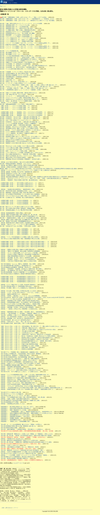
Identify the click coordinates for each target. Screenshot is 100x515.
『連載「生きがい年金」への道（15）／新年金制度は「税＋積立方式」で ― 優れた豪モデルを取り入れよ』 (30, 326)
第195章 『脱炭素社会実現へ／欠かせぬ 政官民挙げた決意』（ (17, 141)
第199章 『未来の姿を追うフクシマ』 (10, 135)
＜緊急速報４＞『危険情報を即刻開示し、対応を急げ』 (15, 416)
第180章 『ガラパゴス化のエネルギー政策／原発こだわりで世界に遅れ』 (20, 195)
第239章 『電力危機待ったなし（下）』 (11, 52)
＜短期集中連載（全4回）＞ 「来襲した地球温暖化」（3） (16, 230)
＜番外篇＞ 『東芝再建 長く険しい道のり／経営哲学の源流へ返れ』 (19, 257)
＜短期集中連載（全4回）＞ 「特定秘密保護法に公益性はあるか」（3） (20, 278)
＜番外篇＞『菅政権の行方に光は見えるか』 (12, 439)
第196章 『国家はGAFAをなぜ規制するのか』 (12, 139)
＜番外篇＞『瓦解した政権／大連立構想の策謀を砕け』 (15, 399)
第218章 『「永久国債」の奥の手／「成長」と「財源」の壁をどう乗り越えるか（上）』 (24, 88)
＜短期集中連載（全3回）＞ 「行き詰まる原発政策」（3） (16, 200)
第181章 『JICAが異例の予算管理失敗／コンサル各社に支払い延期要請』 (20, 194)
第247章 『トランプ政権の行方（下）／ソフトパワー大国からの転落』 (19, 38)
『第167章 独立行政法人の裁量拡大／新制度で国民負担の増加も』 (18, 273)
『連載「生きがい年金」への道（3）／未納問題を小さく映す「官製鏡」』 (20, 345)
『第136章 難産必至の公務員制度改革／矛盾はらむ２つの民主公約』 (19, 440)
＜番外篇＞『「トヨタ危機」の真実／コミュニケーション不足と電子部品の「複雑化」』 (24, 455)
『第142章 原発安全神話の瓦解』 (9, 427)
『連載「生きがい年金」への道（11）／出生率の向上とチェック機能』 (20, 332)
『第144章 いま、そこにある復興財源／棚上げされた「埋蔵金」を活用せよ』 (21, 424)
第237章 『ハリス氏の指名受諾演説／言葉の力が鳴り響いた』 (17, 56)
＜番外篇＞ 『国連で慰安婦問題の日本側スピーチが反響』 (16, 256)
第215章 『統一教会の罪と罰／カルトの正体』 (13, 94)
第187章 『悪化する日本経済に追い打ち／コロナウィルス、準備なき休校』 (21, 155)
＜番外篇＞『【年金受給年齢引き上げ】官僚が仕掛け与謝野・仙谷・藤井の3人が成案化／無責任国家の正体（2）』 (32, 387)
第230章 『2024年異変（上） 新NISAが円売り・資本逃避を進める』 (19, 67)
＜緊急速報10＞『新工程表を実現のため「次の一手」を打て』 (17, 406)
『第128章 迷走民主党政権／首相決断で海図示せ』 (14, 458)
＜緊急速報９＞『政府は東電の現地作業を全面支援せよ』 (16, 408)
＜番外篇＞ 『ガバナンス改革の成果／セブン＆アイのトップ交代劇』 (19, 252)
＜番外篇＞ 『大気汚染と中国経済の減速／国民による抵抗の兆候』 (18, 261)
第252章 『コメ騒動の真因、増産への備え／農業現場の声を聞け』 (18, 30)
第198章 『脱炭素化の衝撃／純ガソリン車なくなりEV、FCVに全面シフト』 (21, 136)
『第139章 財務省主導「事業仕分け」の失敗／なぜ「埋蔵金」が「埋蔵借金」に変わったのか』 (27, 434)
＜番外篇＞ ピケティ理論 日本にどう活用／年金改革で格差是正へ (18, 284)
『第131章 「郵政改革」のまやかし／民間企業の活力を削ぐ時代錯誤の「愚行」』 (22, 450)
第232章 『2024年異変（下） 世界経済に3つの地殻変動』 (16, 64)
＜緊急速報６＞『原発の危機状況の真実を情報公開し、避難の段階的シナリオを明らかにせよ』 (26, 413)
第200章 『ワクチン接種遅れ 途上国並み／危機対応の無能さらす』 (19, 133)
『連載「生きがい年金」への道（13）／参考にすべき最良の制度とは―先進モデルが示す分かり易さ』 (28, 329)
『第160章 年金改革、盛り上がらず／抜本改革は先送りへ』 (16, 320)
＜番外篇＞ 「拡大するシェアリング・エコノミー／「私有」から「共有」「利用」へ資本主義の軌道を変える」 (31, 178)
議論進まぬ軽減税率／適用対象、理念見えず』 (19, 267)
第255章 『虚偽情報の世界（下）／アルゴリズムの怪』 (15, 25)
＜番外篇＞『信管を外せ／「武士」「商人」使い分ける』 (16, 321)
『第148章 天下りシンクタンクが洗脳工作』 (12, 394)
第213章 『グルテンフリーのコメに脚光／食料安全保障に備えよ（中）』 (20, 97)
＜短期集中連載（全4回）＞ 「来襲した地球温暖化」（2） (16, 232)
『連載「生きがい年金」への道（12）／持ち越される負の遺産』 (18, 331)
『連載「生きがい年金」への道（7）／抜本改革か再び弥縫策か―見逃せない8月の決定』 (24, 339)
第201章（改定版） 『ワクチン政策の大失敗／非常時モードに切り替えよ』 (21, 130)
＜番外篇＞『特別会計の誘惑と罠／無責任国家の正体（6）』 (17, 381)
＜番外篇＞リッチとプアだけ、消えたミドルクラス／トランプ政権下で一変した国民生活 (24, 170)
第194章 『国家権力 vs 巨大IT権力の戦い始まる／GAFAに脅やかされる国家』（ (22, 143)
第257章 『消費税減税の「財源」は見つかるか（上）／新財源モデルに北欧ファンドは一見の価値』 (27, 20)
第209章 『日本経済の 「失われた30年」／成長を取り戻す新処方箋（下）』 (21, 117)
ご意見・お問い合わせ (6, 507)
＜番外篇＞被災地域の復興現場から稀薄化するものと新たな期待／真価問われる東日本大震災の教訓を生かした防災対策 (33, 176)
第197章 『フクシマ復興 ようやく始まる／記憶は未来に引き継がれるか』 (20, 138)
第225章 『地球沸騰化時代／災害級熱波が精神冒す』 (14, 76)
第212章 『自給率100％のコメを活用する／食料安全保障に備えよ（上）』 (20, 99)
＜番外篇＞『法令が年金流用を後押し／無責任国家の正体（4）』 (18, 384)
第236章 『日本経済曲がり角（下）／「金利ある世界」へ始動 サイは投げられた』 (23, 57)
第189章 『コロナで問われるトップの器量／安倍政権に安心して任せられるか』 (22, 152)
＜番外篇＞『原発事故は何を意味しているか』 (13, 403)
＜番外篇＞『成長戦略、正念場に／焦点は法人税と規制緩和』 (17, 307)
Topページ (3, 6)
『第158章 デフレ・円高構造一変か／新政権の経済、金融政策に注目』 (19, 352)
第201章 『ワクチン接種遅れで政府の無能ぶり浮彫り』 (15, 131)
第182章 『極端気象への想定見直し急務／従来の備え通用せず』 (18, 192)
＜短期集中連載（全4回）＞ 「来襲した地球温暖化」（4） (16, 229)
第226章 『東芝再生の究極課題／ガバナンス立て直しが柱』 (16, 75)
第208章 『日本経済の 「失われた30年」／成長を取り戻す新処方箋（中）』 (21, 118)
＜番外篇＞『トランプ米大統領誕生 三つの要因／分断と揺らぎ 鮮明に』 (20, 237)
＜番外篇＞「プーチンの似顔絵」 (9, 102)
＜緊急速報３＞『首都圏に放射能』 (10, 418)
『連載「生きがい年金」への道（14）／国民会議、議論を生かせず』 (19, 328)
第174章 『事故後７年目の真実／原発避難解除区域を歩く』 (16, 221)
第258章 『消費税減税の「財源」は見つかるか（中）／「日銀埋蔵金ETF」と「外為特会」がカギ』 (27, 19)
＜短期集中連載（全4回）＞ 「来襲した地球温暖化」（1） (16, 234)
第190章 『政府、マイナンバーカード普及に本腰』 (14, 151)
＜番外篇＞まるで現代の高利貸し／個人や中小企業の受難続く (17, 162)
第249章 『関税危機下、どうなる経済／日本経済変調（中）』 (17, 35)
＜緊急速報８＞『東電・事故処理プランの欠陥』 (13, 410)
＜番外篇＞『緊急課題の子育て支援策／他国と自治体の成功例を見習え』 (20, 300)
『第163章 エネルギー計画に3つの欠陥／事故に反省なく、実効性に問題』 (20, 304)
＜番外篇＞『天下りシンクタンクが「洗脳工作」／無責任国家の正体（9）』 (21, 376)
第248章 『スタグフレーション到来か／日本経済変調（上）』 (17, 36)
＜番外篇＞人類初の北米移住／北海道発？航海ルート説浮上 (16, 167)
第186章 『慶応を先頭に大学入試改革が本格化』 (13, 157)
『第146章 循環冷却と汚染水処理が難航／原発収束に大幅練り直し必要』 (20, 400)
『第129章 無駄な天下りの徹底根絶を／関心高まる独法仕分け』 (18, 456)
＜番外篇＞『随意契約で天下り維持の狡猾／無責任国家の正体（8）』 (19, 378)
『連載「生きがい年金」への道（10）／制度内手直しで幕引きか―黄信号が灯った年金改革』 (26, 334)
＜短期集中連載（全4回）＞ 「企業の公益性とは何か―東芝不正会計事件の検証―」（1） (25, 246)
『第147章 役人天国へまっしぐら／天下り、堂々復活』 (15, 395)
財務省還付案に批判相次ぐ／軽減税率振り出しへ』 (20, 265)
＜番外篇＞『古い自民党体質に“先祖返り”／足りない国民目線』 (18, 316)
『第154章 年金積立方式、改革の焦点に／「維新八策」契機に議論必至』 (20, 358)
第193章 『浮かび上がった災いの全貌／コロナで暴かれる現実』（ (18, 146)
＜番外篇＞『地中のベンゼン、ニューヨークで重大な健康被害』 (18, 224)
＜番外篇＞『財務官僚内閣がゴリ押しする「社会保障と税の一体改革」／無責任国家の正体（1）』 (27, 389)
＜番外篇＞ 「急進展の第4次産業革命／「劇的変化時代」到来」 (18, 189)
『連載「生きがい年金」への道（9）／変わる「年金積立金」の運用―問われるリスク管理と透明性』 (28, 336)
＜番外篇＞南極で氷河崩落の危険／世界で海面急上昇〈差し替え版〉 (19, 214)
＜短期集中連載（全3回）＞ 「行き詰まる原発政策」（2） (16, 202)
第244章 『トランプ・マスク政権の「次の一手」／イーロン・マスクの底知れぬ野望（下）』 (26, 43)
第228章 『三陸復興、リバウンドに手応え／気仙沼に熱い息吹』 (18, 72)
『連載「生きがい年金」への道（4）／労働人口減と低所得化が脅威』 (19, 344)
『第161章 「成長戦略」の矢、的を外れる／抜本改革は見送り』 (18, 318)
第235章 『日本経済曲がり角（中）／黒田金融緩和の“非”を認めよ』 (19, 59)
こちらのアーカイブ (18, 463)
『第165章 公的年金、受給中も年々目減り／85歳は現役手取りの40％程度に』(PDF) (23, 297)
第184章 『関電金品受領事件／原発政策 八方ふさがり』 (16, 163)
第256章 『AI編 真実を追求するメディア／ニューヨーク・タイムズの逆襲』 (21, 23)
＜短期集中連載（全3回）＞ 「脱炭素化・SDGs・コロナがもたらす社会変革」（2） (23, 113)
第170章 (3, 265)
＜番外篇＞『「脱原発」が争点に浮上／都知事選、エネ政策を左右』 (19, 309)
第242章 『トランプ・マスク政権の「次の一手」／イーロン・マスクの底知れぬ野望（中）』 (26, 46)
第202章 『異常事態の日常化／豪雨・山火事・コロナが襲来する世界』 (19, 128)
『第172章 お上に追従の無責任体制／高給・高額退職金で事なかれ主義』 (20, 238)
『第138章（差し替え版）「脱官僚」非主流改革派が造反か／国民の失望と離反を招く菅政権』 (26, 435)
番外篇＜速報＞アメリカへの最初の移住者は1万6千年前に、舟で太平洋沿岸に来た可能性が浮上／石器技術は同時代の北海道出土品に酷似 (38, 168)
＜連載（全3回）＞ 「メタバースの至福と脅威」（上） (15, 109)
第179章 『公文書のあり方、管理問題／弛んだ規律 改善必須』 (17, 197)
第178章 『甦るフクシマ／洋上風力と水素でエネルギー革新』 (17, 206)
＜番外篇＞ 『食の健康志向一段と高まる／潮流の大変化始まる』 (18, 270)
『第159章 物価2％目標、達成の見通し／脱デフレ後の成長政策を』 (18, 323)
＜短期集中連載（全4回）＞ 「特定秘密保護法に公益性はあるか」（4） (20, 276)
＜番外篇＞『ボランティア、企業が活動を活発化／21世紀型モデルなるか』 (21, 370)
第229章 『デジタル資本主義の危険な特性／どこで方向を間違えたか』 (19, 69)
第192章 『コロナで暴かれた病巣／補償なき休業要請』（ (16, 147)
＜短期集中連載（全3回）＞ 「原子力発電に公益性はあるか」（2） (18, 184)
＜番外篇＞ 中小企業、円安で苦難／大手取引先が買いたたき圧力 (18, 291)
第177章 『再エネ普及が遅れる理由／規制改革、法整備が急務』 (18, 208)
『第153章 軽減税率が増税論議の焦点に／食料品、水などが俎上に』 (19, 360)
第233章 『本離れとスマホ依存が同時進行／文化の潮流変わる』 (18, 62)
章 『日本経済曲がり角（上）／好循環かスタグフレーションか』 (21, 60)
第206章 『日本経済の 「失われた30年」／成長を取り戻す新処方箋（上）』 (21, 122)
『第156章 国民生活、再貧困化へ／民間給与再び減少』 (15, 355)
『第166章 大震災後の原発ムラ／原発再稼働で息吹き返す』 (16, 286)
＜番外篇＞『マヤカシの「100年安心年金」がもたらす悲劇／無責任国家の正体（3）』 (24, 386)
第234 (1, 60)
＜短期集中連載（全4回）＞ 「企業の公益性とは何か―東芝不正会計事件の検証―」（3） (25, 243)
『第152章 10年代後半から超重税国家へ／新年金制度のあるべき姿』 (19, 362)
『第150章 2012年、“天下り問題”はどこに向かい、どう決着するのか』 (19, 371)
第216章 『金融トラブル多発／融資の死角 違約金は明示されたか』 (19, 92)
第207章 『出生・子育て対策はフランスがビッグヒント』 (16, 120)
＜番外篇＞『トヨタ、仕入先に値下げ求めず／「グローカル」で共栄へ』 (20, 292)
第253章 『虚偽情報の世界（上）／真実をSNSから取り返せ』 (17, 28)
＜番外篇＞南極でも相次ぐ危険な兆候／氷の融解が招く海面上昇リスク (20, 219)
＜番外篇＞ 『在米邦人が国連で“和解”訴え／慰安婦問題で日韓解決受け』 (20, 254)
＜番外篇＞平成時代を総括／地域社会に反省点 (13, 175)
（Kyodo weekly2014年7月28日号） (55, 297)
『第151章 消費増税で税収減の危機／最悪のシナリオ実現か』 (17, 365)
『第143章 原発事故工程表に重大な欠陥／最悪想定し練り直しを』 (18, 426)
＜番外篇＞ (3, 172)
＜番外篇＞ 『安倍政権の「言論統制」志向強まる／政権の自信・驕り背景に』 (22, 269)
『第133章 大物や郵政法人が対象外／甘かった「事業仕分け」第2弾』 (20, 447)
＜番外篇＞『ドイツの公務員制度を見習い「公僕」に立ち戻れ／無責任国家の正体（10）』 (25, 374)
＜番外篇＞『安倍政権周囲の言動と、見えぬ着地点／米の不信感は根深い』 (21, 302)
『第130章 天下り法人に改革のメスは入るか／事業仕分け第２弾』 (18, 453)
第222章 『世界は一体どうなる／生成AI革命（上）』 (14, 81)
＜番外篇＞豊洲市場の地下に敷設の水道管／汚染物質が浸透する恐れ (19, 222)
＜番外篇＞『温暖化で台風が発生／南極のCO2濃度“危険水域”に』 (18, 249)
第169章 (3, 267)
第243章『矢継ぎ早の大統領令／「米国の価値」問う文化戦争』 (17, 44)
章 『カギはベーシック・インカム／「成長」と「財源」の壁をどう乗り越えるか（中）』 (28, 86)
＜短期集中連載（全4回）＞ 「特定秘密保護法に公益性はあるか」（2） (20, 280)
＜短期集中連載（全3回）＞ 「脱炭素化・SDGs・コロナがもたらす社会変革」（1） (23, 115)
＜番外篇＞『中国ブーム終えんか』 (10, 445)
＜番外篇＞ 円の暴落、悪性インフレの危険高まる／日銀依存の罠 (18, 288)
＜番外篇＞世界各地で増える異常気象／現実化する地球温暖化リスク (19, 216)
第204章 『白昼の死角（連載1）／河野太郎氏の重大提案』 (16, 125)
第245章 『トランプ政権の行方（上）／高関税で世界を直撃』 (17, 41)
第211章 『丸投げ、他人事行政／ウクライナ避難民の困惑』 (16, 101)
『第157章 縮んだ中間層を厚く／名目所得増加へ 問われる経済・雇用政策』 (21, 353)
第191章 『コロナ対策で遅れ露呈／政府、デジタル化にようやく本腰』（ (20, 149)
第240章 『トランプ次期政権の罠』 (9, 51)
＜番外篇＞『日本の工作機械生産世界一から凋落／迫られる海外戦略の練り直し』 (23, 452)
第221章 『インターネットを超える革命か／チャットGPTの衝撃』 (18, 83)
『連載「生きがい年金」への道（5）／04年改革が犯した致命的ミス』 (19, 342)
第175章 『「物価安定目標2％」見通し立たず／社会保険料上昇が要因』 (20, 218)
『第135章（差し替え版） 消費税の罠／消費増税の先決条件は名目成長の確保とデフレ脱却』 (26, 442)
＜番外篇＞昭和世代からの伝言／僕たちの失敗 (13, 173)
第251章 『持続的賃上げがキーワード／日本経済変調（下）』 (17, 31)
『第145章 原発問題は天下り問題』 (9, 402)
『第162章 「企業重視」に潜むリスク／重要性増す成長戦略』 (17, 315)
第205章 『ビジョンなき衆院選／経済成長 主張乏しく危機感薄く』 (19, 123)
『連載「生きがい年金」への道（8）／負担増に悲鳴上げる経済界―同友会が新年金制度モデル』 (27, 337)
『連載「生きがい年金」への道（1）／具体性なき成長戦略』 (17, 349)
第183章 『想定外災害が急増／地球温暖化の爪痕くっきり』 (16, 191)
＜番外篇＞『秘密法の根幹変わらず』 (10, 294)
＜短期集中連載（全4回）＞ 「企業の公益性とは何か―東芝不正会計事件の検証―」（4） (25, 241)
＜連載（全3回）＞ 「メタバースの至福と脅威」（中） (15, 107)
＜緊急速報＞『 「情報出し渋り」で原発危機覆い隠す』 (15, 421)
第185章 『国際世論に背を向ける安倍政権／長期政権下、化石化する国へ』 (21, 159)
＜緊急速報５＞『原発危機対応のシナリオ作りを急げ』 (15, 415)
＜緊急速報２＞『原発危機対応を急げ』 (11, 419)
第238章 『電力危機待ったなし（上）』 (11, 54)
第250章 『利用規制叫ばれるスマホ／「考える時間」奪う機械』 (18, 33)
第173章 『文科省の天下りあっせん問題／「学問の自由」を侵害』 (18, 226)
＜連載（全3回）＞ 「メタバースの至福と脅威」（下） (15, 106)
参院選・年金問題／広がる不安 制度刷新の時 (19, 172)
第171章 (3, 264)
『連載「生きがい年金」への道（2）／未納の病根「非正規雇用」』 (19, 347)
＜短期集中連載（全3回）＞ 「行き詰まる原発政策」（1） (16, 203)
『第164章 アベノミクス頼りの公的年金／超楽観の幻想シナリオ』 (18, 299)
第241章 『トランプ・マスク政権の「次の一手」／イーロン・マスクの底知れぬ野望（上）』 (26, 48)
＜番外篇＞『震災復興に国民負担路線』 (11, 366)
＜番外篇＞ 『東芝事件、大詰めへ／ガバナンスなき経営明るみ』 (18, 259)
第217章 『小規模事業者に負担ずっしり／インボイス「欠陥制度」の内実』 (21, 89)
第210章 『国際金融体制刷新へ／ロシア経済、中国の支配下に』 (18, 104)
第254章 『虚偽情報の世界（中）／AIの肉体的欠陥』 (14, 26)
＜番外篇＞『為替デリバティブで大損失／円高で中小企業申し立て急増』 (20, 363)
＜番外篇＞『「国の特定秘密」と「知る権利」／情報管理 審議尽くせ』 (20, 313)
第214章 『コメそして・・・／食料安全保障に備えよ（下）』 (17, 96)
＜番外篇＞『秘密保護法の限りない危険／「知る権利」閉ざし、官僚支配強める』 (23, 312)
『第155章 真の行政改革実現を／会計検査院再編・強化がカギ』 (18, 357)
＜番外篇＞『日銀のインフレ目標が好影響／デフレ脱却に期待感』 (18, 368)
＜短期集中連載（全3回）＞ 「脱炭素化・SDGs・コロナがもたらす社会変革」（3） (23, 112)
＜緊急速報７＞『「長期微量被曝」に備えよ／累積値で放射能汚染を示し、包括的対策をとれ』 (26, 411)
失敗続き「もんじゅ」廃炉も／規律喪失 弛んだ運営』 (21, 264)
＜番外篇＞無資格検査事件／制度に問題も (12, 213)
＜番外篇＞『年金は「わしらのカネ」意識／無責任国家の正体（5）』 (19, 382)
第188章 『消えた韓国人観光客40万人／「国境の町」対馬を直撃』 (18, 154)
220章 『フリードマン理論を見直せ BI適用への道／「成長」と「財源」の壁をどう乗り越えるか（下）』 (29, 85)
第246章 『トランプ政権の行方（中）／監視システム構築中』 (17, 39)
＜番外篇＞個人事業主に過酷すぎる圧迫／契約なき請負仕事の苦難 (18, 165)
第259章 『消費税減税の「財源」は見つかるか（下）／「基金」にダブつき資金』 (24, 17)
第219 (1, 86)
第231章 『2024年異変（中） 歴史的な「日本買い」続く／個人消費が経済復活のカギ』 (24, 65)
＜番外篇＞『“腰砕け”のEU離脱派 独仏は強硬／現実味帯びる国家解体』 (20, 251)
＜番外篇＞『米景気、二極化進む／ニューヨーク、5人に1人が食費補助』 (20, 295)
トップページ (15, 507)
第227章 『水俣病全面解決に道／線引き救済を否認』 (14, 73)
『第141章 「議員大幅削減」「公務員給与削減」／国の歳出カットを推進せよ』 (22, 429)
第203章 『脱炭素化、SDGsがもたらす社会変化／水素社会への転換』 (19, 126)
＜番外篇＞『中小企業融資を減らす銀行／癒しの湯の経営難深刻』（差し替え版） (23, 397)
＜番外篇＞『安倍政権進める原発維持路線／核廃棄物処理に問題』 (18, 305)
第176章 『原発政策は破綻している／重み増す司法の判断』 (16, 210)
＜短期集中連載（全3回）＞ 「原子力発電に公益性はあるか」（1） (18, 186)
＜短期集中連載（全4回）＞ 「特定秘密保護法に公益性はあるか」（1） (20, 281)
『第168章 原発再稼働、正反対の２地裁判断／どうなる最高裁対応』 (19, 272)
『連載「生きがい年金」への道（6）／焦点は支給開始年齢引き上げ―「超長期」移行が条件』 (26, 341)
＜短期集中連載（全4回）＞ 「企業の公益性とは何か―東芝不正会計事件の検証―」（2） (25, 245)
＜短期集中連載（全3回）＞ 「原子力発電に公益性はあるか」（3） (18, 183)
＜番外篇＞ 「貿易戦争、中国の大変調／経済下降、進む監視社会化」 (19, 180)
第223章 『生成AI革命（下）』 (8, 80)
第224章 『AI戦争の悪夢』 (7, 78)
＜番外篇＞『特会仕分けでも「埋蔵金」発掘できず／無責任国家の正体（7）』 (22, 379)
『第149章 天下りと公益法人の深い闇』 (11, 392)
